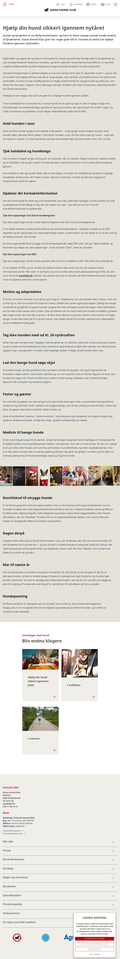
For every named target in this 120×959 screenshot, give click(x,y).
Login (60, 4)
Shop (105, 4)
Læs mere (94, 954)
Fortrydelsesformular (14, 833)
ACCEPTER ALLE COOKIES (94, 938)
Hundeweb (75, 4)
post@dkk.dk (26, 275)
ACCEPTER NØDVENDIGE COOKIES (94, 944)
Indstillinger (94, 949)
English (91, 4)
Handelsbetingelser (13, 830)
